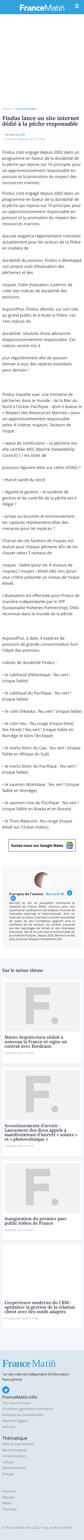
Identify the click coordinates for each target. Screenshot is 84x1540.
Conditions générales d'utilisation (27, 1409)
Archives (8, 1427)
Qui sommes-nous (16, 1403)
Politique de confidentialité (22, 1415)
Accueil (6, 109)
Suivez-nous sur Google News (42, 845)
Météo (7, 1503)
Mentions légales (15, 1421)
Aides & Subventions (18, 1444)
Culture (7, 1462)
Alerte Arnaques (14, 1450)
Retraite (8, 1497)
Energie (8, 1474)
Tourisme (9, 1509)
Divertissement (14, 1468)
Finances (9, 1491)
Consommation (14, 1456)
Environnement (26, 109)
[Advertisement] (42, 62)
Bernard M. (18, 134)
